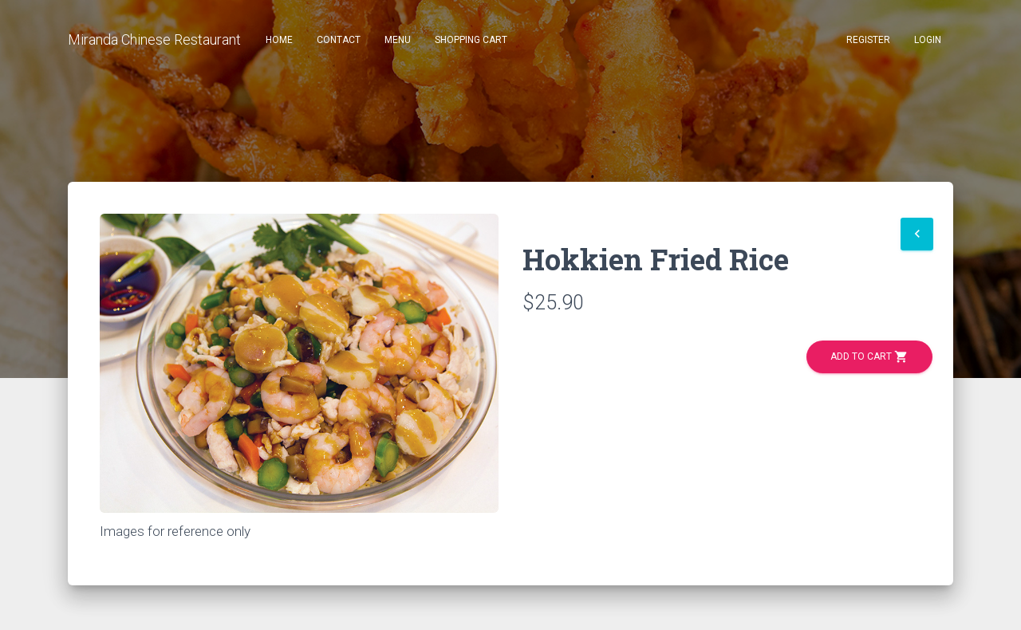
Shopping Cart (471, 39)
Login (927, 39)
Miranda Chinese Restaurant (154, 39)
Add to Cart (869, 356)
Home (279, 39)
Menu (397, 39)
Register (868, 39)
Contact (339, 39)
